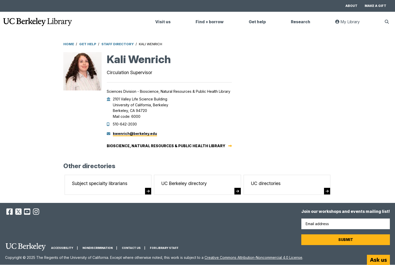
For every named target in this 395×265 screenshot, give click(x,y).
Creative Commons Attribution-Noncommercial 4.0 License (253, 257)
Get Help (87, 44)
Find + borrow (210, 21)
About (351, 6)
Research (300, 21)
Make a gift (375, 6)
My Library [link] (350, 23)
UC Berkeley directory (184, 183)
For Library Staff (164, 248)
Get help (257, 21)
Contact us (131, 248)
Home (68, 44)
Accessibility (62, 248)
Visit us (163, 21)
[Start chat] (378, 260)
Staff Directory (117, 44)
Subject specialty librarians (99, 183)
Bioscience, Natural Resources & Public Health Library (166, 146)
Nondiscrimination (97, 248)
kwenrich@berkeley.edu (135, 133)
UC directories (266, 183)
